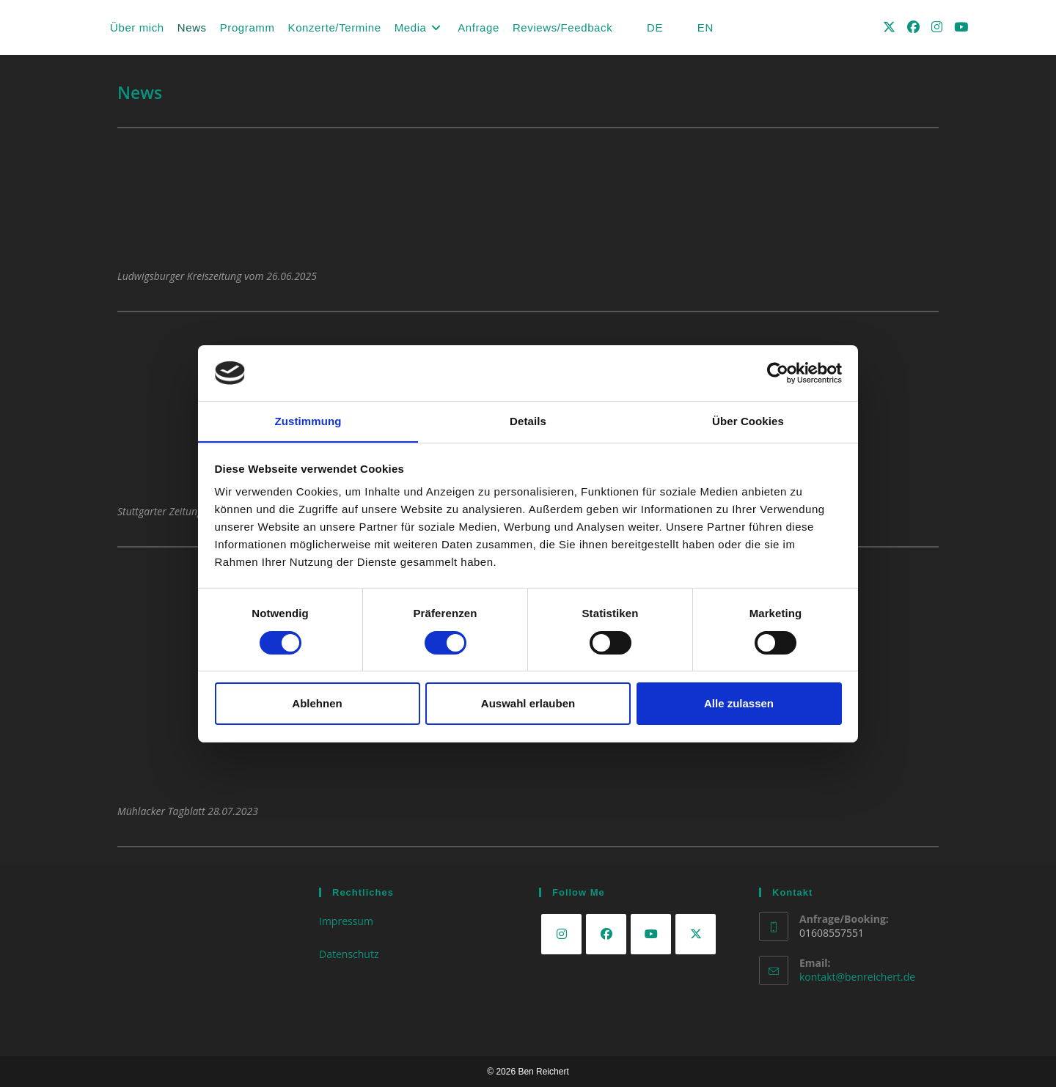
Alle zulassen (739, 704)
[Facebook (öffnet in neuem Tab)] (913, 27)
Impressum (346, 921)
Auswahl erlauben (528, 704)
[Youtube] (651, 934)
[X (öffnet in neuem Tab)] (889, 27)
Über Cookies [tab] (748, 421)
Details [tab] (528, 421)
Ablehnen (317, 704)
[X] (695, 934)
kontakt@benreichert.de (857, 977)
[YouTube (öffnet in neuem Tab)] (961, 27)
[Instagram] (561, 934)
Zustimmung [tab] (308, 421)
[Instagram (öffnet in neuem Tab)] (936, 27)
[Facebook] (606, 934)
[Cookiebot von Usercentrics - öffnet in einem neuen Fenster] (778, 372)
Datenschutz (348, 954)
